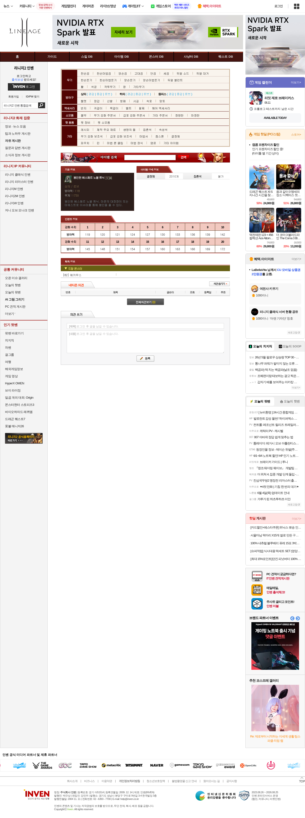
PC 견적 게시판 (15, 306)
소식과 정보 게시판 (17, 155)
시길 (136, 101)
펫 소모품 (104, 122)
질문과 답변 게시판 (17, 147)
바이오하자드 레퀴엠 (19, 411)
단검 (153, 73)
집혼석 (147, 129)
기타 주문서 (160, 115)
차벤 (8, 347)
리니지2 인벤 (24, 68)
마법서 (143, 136)
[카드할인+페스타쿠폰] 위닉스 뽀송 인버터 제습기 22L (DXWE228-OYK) (275, 527)
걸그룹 (9, 354)
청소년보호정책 (156, 781)
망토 (162, 101)
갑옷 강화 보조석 (121, 136)
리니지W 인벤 (14, 203)
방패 (123, 101)
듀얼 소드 (183, 73)
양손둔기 (130, 80)
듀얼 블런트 (175, 80)
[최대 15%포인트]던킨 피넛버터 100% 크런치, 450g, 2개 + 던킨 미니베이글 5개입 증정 (275, 559)
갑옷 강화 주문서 (134, 115)
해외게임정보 (14, 369)
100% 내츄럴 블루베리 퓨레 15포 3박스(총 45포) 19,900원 (275, 543)
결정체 (175, 136)
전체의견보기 (145, 302)
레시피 (85, 129)
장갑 (97, 101)
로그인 (278, 6)
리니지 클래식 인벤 (17, 174)
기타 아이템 (171, 143)
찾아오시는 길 (211, 781)
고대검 (138, 73)
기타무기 (139, 87)
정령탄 (179, 115)
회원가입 (13, 96)
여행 (8, 361)
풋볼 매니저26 (14, 426)
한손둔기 (86, 80)
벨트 (129, 108)
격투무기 (110, 87)
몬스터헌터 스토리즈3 (19, 404)
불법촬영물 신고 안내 (184, 781)
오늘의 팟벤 (13, 292)
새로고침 (292, 332)
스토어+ (296, 134)
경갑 (91, 94)
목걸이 (114, 108)
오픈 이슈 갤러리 (16, 277)
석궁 (94, 87)
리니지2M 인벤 (15, 196)
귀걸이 (98, 108)
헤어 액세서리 (161, 108)
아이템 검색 (113, 158)
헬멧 (83, 101)
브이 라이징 (13, 390)
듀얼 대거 (202, 73)
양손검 (122, 73)
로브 (107, 94)
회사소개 (72, 781)
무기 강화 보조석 (92, 136)
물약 (83, 115)
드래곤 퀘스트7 (15, 419)
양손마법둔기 (151, 80)
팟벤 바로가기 (14, 333)
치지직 (9, 340)
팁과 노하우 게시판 (17, 133)
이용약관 (107, 781)
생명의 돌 (129, 129)
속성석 (163, 129)
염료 (153, 143)
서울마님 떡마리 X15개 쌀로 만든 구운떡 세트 (275, 535)
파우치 (85, 143)
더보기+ (296, 82)
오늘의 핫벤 (13, 285)
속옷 (149, 101)
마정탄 (195, 115)
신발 (110, 101)
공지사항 (231, 781)
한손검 (85, 73)
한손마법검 (104, 73)
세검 (166, 73)
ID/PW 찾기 (33, 96)
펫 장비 (85, 122)
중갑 (99, 94)
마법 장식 (137, 143)
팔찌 (142, 108)
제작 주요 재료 (106, 129)
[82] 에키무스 (72, 275)
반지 (83, 108)
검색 (41, 105)
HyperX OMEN (14, 383)
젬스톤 (159, 136)
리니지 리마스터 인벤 (19, 181)
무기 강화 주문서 (105, 115)
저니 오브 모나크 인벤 (19, 210)
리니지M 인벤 (14, 188)
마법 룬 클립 (115, 143)
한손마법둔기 (108, 80)
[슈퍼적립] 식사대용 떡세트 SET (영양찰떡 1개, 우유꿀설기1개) (275, 551)
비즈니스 (89, 781)
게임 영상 (11, 376)
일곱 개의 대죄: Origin (19, 397)
